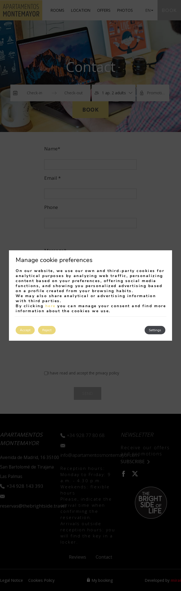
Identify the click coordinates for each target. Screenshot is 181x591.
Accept (25, 330)
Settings (155, 330)
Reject (46, 330)
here (50, 306)
